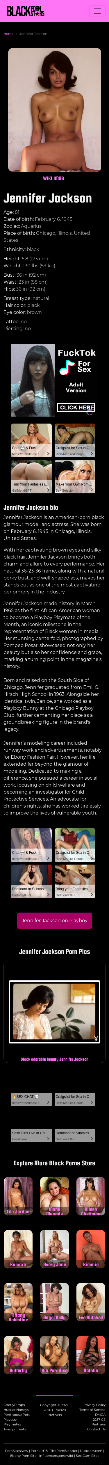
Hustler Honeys (15, 1410)
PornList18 (39, 1451)
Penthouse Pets (16, 1415)
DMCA (100, 1415)
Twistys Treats (14, 1429)
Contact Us (96, 1429)
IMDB (58, 178)
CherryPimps (14, 1405)
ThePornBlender (63, 1451)
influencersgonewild (56, 1456)
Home (8, 34)
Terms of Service (92, 1410)
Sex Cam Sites (87, 1456)
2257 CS (99, 1420)
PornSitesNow (16, 1451)
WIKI (47, 178)
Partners (99, 1424)
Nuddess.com (91, 1451)
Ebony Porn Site (23, 1456)
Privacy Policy (94, 1405)
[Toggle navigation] (97, 11)
